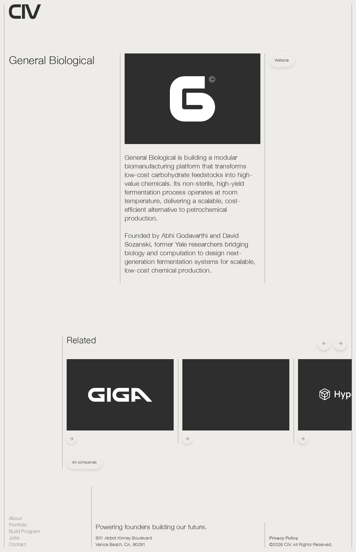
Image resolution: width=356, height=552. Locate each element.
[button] (324, 343)
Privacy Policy (283, 537)
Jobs (14, 538)
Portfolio (18, 525)
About (15, 518)
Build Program (24, 531)
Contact (17, 544)
